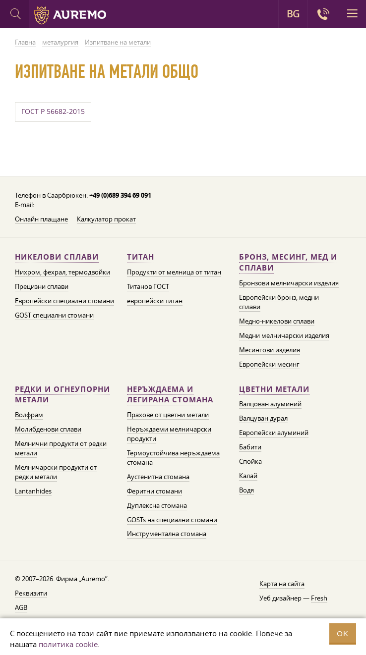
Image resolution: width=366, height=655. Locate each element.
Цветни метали (274, 389)
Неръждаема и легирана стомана (170, 394)
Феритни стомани (154, 491)
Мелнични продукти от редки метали (61, 448)
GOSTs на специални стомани (172, 519)
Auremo (70, 15)
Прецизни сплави (41, 286)
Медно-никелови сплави (276, 321)
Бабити (250, 446)
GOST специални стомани (54, 315)
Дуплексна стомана (157, 505)
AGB (21, 607)
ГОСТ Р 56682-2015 (53, 111)
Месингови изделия (269, 349)
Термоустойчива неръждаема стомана (173, 457)
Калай (248, 475)
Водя (246, 490)
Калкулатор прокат (106, 219)
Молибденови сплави (48, 429)
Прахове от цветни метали (168, 414)
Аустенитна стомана (158, 476)
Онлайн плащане (41, 219)
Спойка (250, 461)
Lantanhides (33, 491)
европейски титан (155, 300)
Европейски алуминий (273, 432)
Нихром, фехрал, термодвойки (62, 272)
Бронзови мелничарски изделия (289, 282)
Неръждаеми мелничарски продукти (169, 434)
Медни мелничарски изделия (284, 335)
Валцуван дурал (263, 418)
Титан (140, 257)
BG (293, 13)
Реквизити (31, 593)
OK (343, 633)
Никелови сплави (57, 257)
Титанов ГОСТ (148, 286)
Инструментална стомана (166, 533)
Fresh (319, 598)
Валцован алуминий (270, 403)
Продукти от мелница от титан (174, 272)
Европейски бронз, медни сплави (279, 302)
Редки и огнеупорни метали (62, 394)
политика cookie (68, 644)
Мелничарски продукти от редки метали (56, 472)
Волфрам (29, 414)
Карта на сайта (282, 583)
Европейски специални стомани (64, 300)
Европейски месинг (269, 364)
